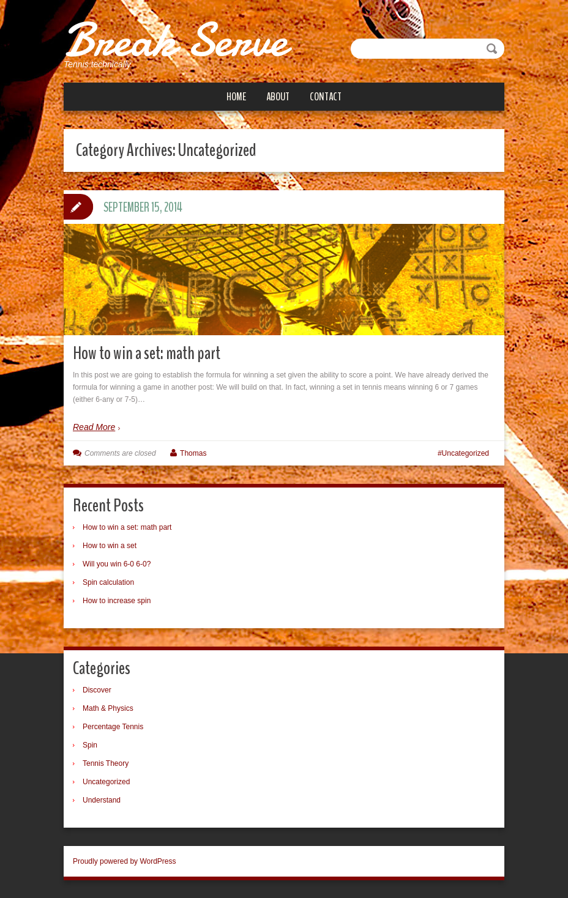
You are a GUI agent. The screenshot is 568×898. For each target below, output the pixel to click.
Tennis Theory (106, 763)
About (278, 96)
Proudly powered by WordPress (124, 860)
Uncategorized (465, 452)
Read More (94, 427)
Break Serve (177, 39)
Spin (90, 744)
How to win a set (109, 545)
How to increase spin (117, 600)
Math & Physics (108, 707)
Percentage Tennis (113, 726)
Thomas (193, 452)
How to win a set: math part (146, 353)
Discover (97, 689)
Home (236, 96)
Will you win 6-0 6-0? (117, 563)
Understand (102, 799)
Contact (326, 96)
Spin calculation (108, 581)
